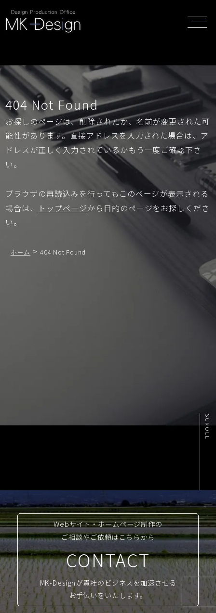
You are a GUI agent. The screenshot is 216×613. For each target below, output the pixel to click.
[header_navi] (199, 20)
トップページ (62, 208)
